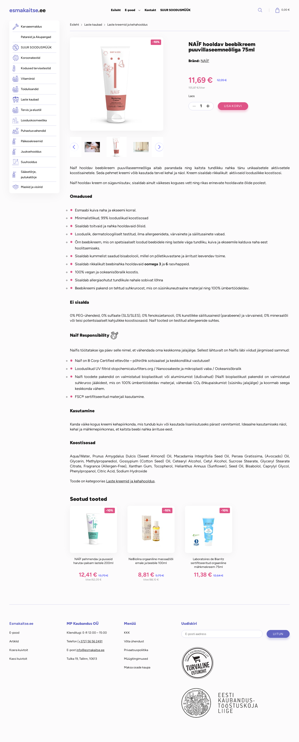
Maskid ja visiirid (28, 187)
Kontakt (150, 10)
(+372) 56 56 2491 (90, 641)
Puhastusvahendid (29, 131)
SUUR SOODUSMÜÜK (175, 10)
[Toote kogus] (201, 106)
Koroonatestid (26, 58)
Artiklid (14, 641)
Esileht (116, 10)
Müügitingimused (136, 659)
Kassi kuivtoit (18, 659)
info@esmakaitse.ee (90, 650)
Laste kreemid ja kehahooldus (127, 24)
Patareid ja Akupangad (36, 37)
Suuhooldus (25, 162)
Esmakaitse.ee (21, 623)
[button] (74, 147)
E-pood (130, 10)
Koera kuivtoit (18, 650)
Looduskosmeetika (30, 120)
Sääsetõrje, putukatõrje (25, 174)
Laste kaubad (26, 99)
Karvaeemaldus (27, 26)
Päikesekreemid (28, 141)
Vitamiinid (24, 79)
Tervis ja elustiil (27, 110)
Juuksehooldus (27, 151)
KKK (127, 633)
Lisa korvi (233, 106)
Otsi (260, 10)
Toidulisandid (25, 89)
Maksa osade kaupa (137, 667)
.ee (27, 10)
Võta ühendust (134, 641)
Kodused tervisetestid (32, 68)
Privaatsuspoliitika (136, 650)
